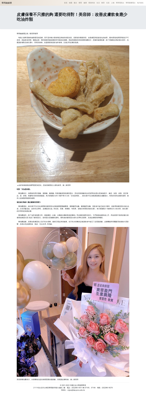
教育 (103, 3)
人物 (112, 3)
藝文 (75, 3)
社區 (108, 3)
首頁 (65, 3)
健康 (85, 3)
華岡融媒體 (7, 3)
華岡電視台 (120, 3)
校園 (70, 3)
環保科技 (91, 3)
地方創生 (140, 3)
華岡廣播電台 (130, 3)
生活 (98, 3)
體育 (80, 3)
